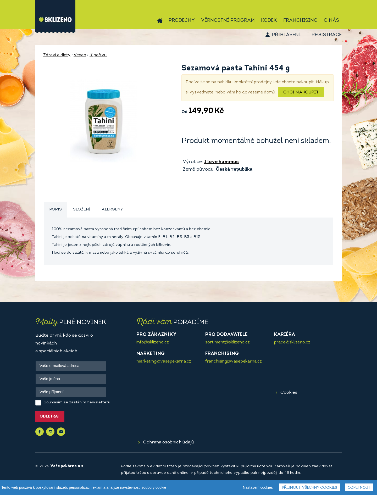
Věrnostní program (228, 20)
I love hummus (221, 161)
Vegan (80, 55)
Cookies (288, 392)
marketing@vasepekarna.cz (163, 361)
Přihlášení (286, 34)
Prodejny (182, 20)
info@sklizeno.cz (152, 342)
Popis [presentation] (55, 210)
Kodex (269, 20)
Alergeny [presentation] (112, 210)
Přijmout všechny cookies (309, 488)
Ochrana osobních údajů (168, 442)
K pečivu (98, 55)
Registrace (327, 34)
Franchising (300, 20)
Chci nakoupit (301, 92)
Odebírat (50, 417)
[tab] (55, 210)
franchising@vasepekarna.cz (233, 361)
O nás (331, 20)
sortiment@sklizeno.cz (227, 342)
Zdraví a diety (56, 55)
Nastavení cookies (258, 487)
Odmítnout (359, 488)
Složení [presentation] (81, 210)
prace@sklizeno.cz (292, 342)
